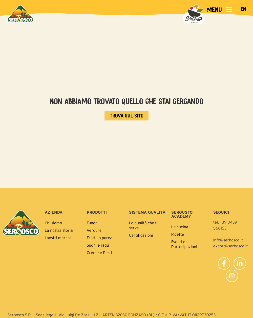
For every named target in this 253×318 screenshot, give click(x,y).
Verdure (94, 230)
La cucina (179, 227)
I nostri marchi (58, 237)
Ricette (177, 234)
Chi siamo (53, 223)
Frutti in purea (99, 237)
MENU (214, 9)
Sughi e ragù (98, 245)
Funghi (93, 223)
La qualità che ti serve (143, 225)
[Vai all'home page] (126, 115)
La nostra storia (59, 230)
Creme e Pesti (99, 252)
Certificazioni (141, 235)
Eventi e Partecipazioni (184, 244)
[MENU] (229, 10)
